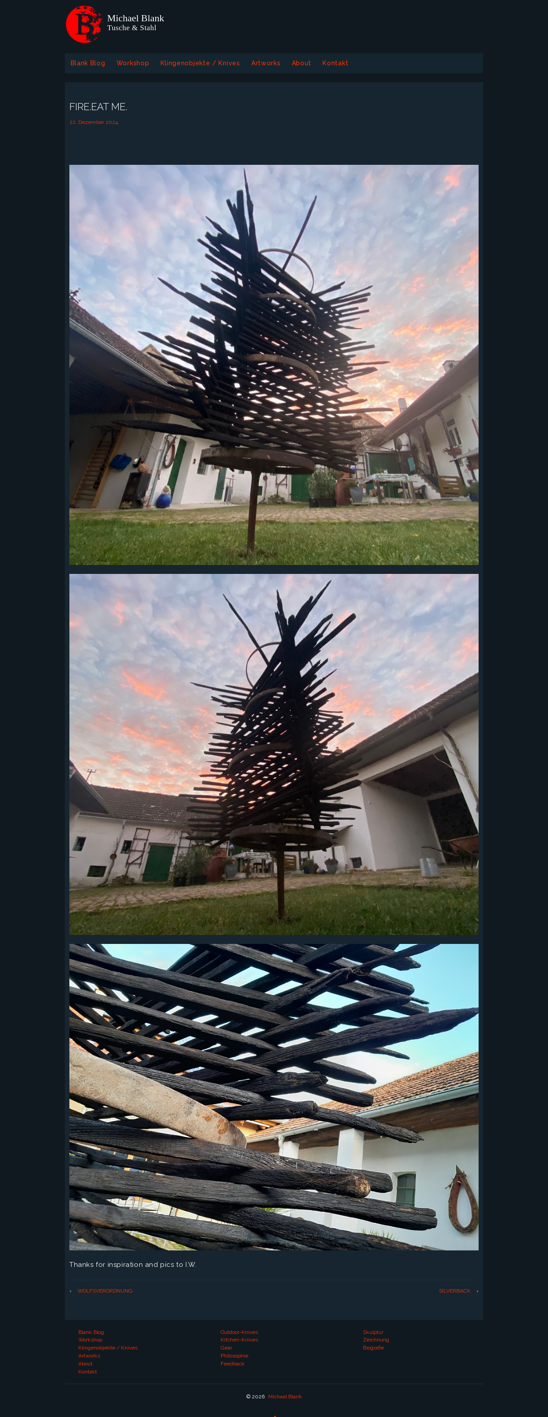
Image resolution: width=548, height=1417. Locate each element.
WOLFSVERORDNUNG (105, 1291)
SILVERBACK (455, 1291)
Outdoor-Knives (239, 1332)
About (302, 63)
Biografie (373, 1348)
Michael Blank (284, 1396)
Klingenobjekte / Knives (200, 63)
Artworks (266, 63)
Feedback (233, 1364)
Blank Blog (88, 63)
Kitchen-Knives (239, 1340)
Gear (226, 1348)
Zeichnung (376, 1340)
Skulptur (373, 1332)
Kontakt (335, 63)
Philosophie (234, 1356)
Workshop (133, 63)
